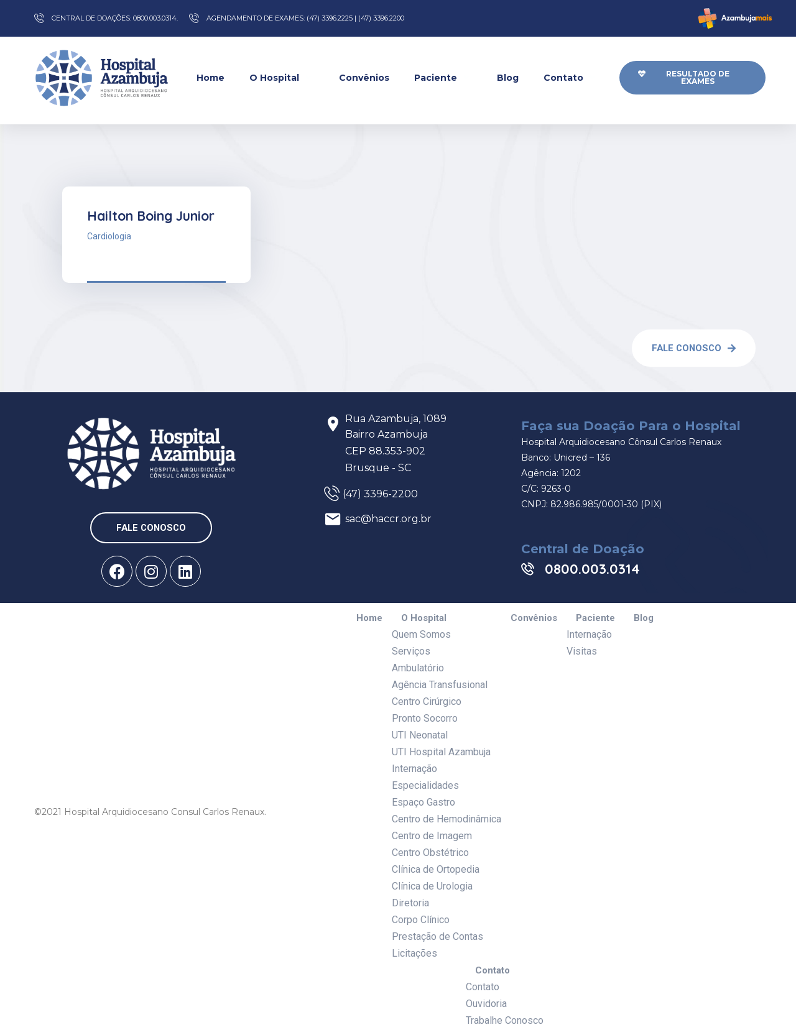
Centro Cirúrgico (426, 701)
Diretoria (410, 903)
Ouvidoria (486, 1004)
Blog (508, 77)
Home (210, 77)
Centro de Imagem (432, 836)
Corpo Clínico (421, 920)
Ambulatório (418, 668)
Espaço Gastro (423, 802)
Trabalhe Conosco (505, 1020)
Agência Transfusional (440, 685)
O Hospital (281, 77)
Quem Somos (421, 634)
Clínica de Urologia (432, 886)
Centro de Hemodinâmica (446, 819)
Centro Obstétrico (430, 852)
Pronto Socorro (425, 718)
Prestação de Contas (437, 936)
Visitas (582, 651)
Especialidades (425, 785)
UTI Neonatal (420, 735)
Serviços (411, 651)
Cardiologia (109, 236)
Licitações (414, 953)
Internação (414, 769)
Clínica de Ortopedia (435, 869)
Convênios (364, 77)
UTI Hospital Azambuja (441, 752)
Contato (571, 77)
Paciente (443, 77)
